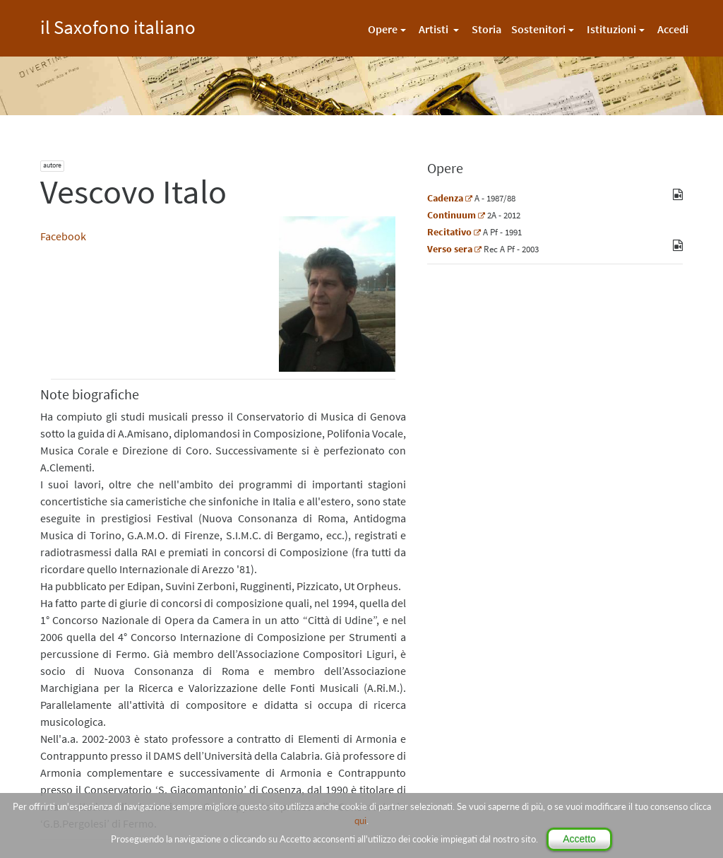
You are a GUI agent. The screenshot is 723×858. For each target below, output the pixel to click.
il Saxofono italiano (118, 25)
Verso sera (449, 248)
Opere (383, 29)
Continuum (451, 214)
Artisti (434, 29)
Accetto (579, 839)
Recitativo (449, 231)
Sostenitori (538, 29)
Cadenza (445, 198)
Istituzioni (611, 29)
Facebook (63, 236)
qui (360, 820)
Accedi (672, 29)
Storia (486, 29)
